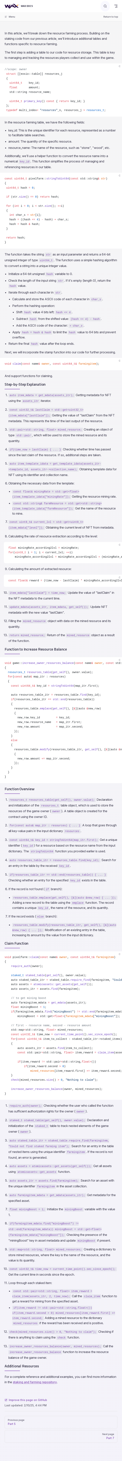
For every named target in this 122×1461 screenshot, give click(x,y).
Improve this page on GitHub (26, 1400)
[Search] (105, 6)
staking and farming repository (35, 1382)
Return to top (110, 16)
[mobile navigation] (115, 6)
